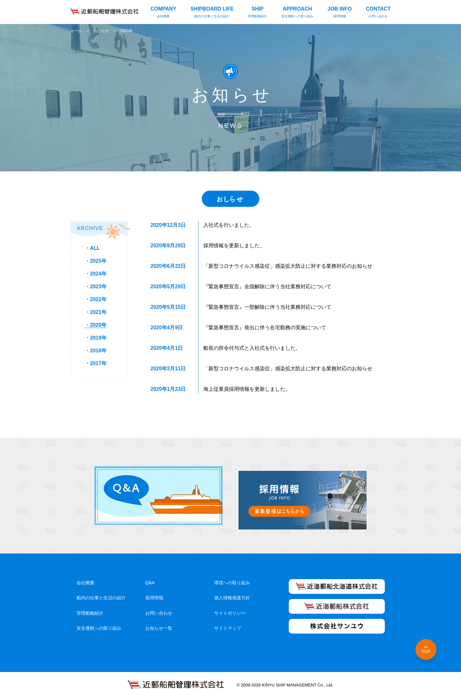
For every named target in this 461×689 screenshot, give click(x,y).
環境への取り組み (232, 573)
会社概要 (85, 573)
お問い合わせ (158, 603)
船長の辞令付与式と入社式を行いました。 (252, 348)
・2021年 (96, 312)
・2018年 (96, 350)
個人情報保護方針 (232, 588)
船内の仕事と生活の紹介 (101, 588)
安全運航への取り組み (99, 619)
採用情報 (154, 588)
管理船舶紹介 (90, 603)
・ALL (92, 248)
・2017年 (96, 363)
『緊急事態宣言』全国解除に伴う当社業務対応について (267, 286)
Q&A (150, 573)
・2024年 (96, 273)
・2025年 (96, 261)
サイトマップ (227, 619)
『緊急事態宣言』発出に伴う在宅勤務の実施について (264, 327)
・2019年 (96, 337)
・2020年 (96, 325)
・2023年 (96, 286)
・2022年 (96, 299)
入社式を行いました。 (229, 225)
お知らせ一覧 (158, 619)
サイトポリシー (230, 603)
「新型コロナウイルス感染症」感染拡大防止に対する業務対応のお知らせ (287, 266)
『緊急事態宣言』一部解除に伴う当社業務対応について (267, 307)
